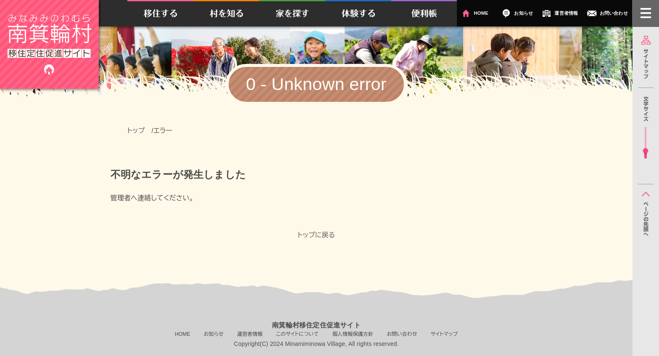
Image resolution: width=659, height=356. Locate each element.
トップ (136, 130)
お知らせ (523, 13)
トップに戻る (316, 235)
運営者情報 (566, 13)
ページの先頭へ (646, 214)
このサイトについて (297, 334)
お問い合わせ (614, 13)
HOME (481, 13)
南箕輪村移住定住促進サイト (49, 44)
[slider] (645, 150)
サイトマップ (646, 57)
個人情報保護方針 (353, 334)
